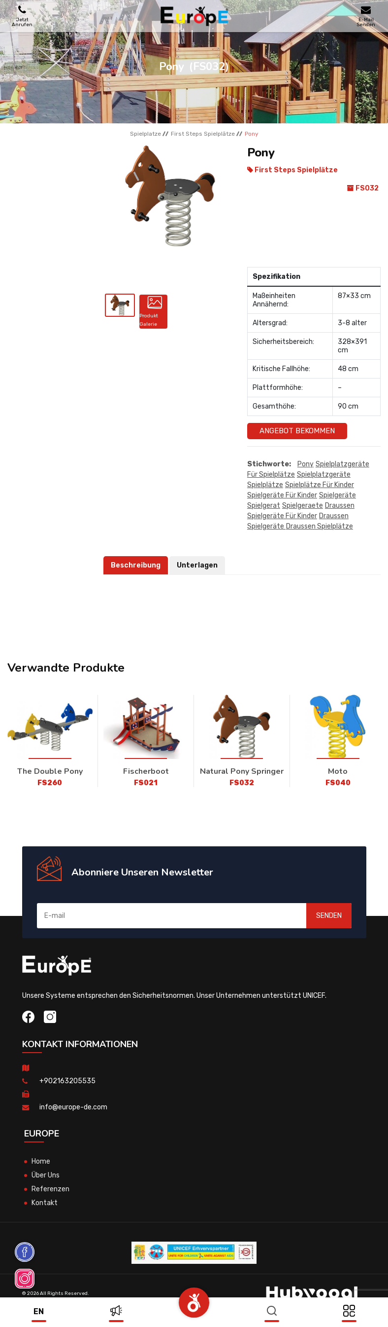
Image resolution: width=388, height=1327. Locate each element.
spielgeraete (302, 505)
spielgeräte (337, 495)
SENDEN (329, 915)
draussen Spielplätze (319, 526)
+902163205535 (67, 1081)
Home (41, 1161)
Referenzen (50, 1189)
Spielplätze (265, 485)
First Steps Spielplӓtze (203, 133)
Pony (305, 464)
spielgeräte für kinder (282, 495)
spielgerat (263, 505)
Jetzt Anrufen (22, 16)
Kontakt (45, 1203)
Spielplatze (145, 133)
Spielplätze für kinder (319, 485)
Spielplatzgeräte (324, 474)
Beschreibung (136, 565)
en (38, 1311)
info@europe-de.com (73, 1107)
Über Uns (46, 1175)
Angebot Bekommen (297, 430)
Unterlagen (197, 565)
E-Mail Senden (365, 16)
